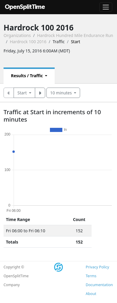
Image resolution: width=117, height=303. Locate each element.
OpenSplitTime (25, 7)
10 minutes (61, 93)
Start (22, 93)
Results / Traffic (27, 75)
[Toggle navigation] (105, 7)
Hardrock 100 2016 (28, 41)
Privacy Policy (97, 267)
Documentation (99, 284)
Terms (91, 275)
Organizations (17, 35)
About (91, 293)
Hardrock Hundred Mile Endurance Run (75, 35)
